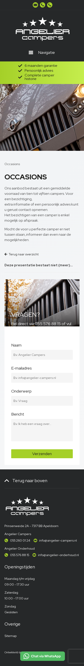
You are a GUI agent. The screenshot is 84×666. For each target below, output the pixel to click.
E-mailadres (42, 371)
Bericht (42, 417)
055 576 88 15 (19, 555)
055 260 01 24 (20, 540)
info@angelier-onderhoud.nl (58, 555)
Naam (42, 348)
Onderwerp (42, 394)
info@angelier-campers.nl (58, 540)
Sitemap (10, 636)
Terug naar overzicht (21, 254)
